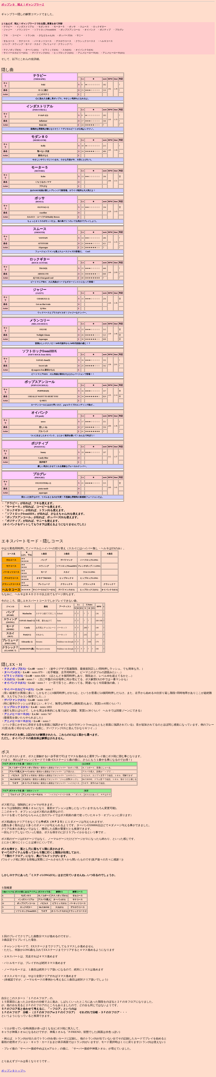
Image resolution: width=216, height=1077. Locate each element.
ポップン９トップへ (13, 1070)
